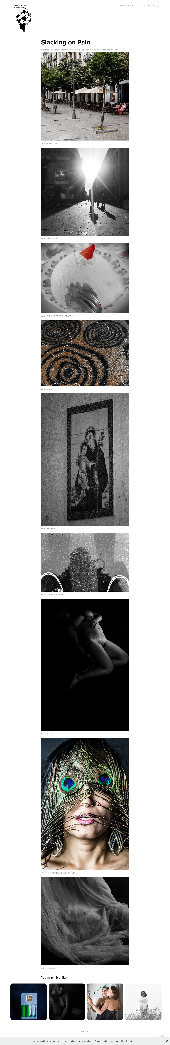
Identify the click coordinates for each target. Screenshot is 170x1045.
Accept (129, 1041)
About (122, 6)
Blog (139, 6)
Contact (130, 6)
